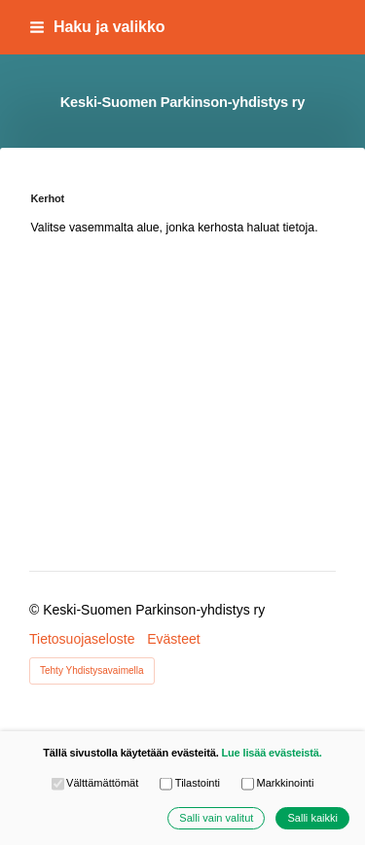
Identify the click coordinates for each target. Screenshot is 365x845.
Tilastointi (190, 783)
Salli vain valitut (216, 819)
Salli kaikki (312, 819)
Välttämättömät (95, 783)
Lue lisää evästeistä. (271, 752)
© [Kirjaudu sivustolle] (36, 609)
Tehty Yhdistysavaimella (92, 670)
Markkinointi (277, 783)
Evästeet (173, 639)
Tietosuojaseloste (81, 639)
